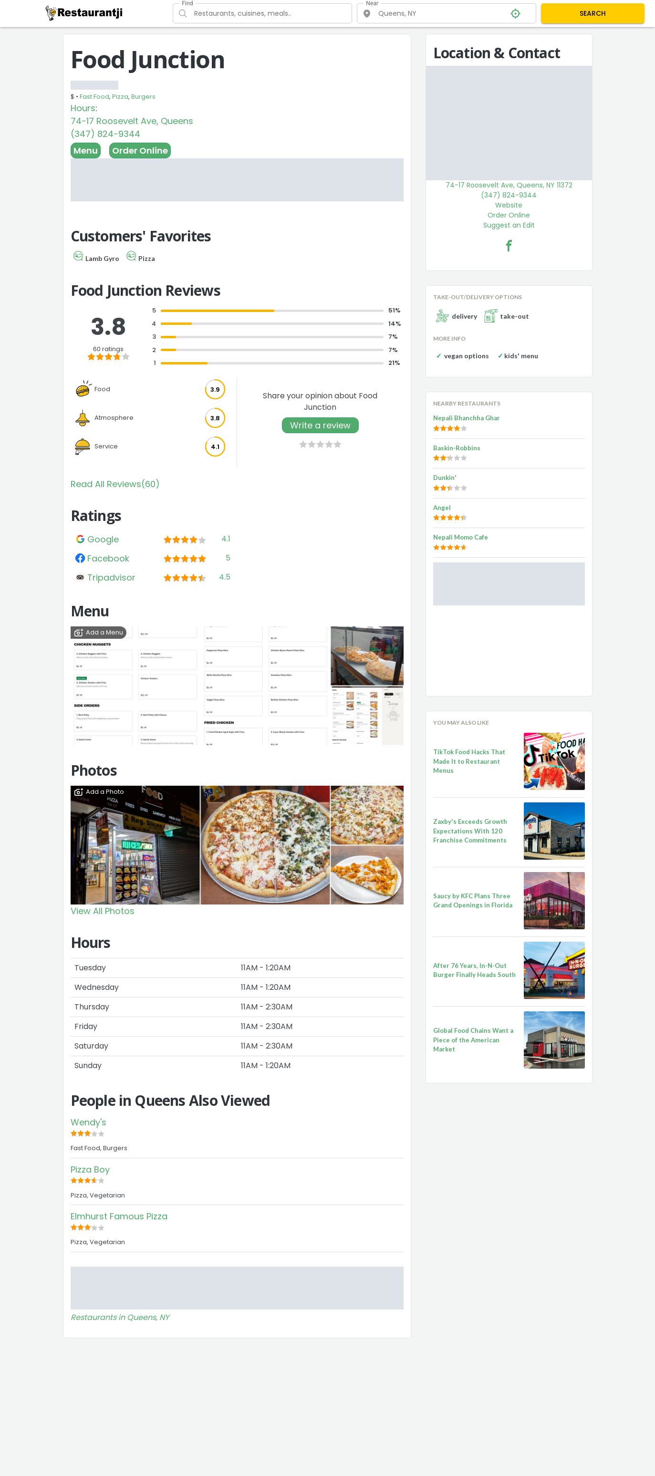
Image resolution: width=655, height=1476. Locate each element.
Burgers (143, 96)
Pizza (120, 96)
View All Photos (103, 911)
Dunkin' (445, 477)
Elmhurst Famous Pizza (119, 1216)
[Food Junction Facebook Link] (509, 245)
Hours (83, 108)
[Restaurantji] (84, 13)
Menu (85, 150)
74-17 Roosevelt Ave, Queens (132, 121)
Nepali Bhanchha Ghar (466, 418)
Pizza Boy (90, 1169)
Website (508, 205)
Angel (442, 507)
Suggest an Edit (509, 225)
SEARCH (593, 13)
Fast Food (94, 96)
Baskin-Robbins (456, 448)
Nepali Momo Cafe (460, 537)
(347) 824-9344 (105, 134)
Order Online (140, 150)
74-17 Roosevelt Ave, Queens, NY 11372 (509, 185)
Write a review (320, 425)
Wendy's (88, 1122)
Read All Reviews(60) (115, 484)
